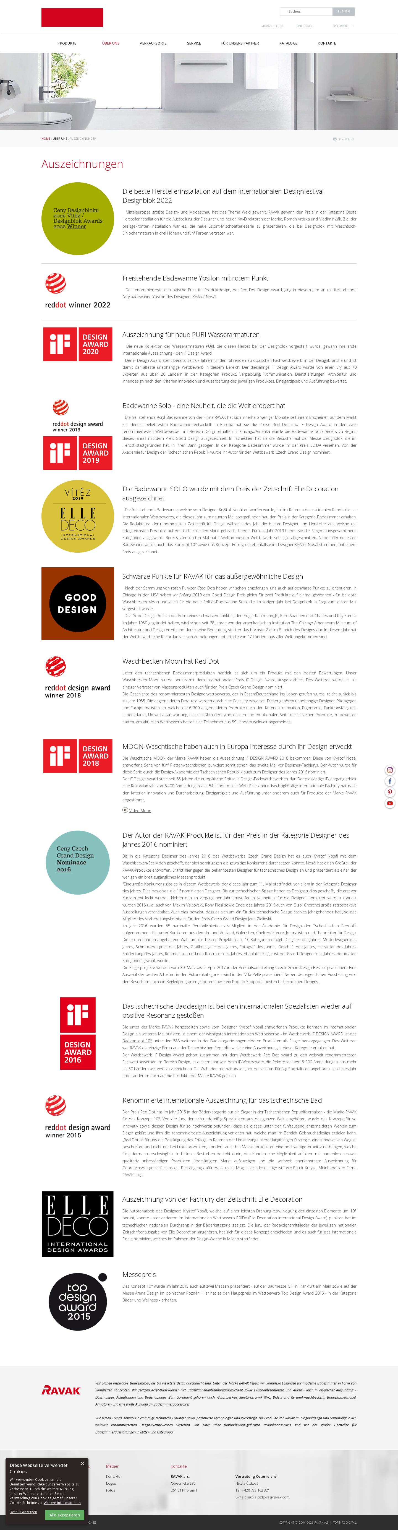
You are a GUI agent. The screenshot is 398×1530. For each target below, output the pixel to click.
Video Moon (140, 810)
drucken (346, 139)
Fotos (110, 1490)
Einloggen (305, 26)
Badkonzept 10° (137, 1040)
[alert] (47, 1491)
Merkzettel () (272, 26)
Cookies (90, 1522)
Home (45, 139)
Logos (111, 1483)
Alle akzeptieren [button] (64, 1515)
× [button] (82, 1464)
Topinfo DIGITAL (345, 1522)
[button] (25, 1512)
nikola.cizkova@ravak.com (268, 1497)
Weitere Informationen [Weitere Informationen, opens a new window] (62, 1502)
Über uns (60, 139)
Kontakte (113, 1476)
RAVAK (72, 17)
